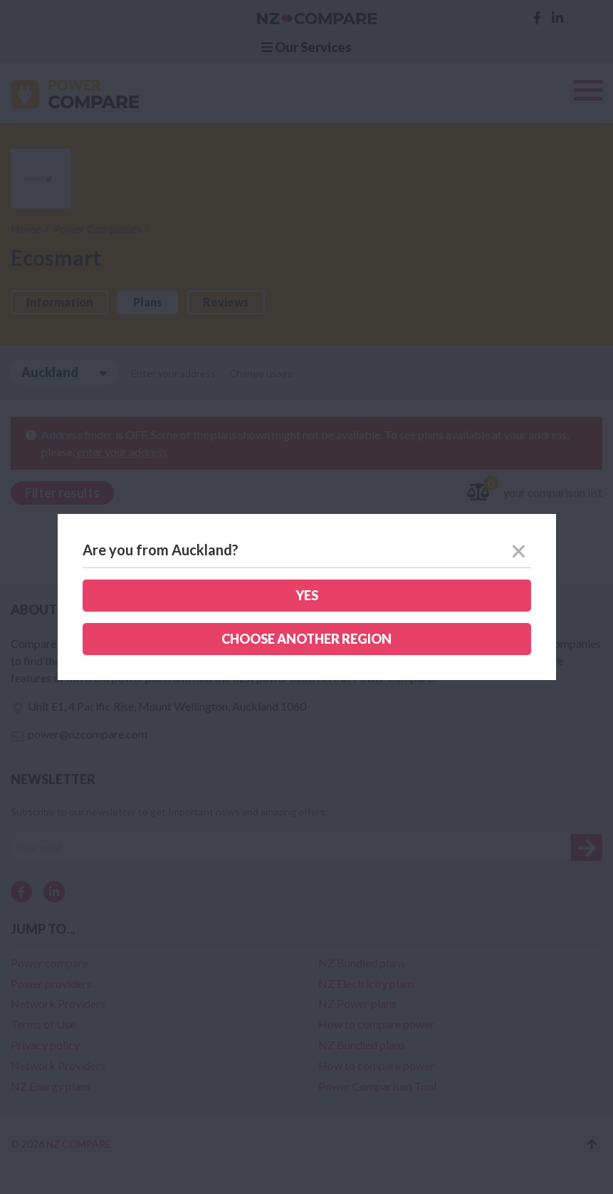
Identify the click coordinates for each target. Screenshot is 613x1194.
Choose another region (306, 639)
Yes (306, 595)
